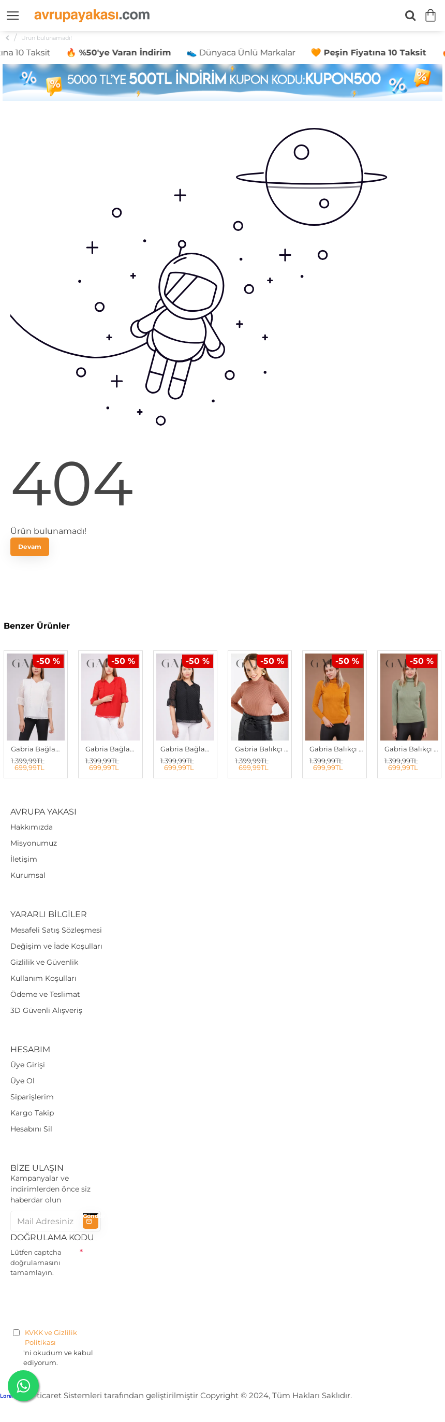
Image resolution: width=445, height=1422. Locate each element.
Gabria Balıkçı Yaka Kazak (262, 749)
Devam (29, 546)
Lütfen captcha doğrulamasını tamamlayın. (36, 1262)
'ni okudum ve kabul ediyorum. (55, 1347)
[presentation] (89, 1301)
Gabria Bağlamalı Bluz (38, 749)
